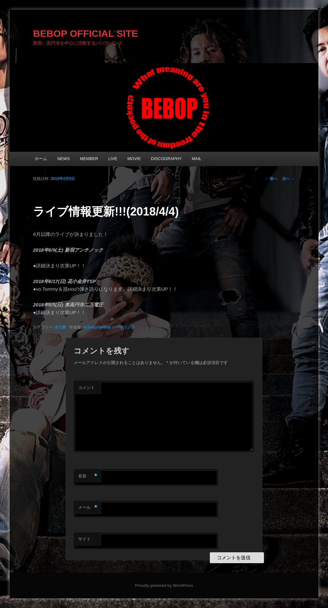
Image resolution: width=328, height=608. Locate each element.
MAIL (196, 158)
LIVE (112, 158)
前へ (271, 178)
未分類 (60, 327)
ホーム (41, 158)
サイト (84, 539)
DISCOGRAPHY (166, 158)
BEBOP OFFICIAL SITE (85, 33)
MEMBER (89, 158)
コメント (86, 387)
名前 (87, 476)
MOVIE (134, 158)
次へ (288, 178)
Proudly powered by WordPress (164, 585)
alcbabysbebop (97, 327)
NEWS (63, 158)
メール (87, 507)
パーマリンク (123, 327)
